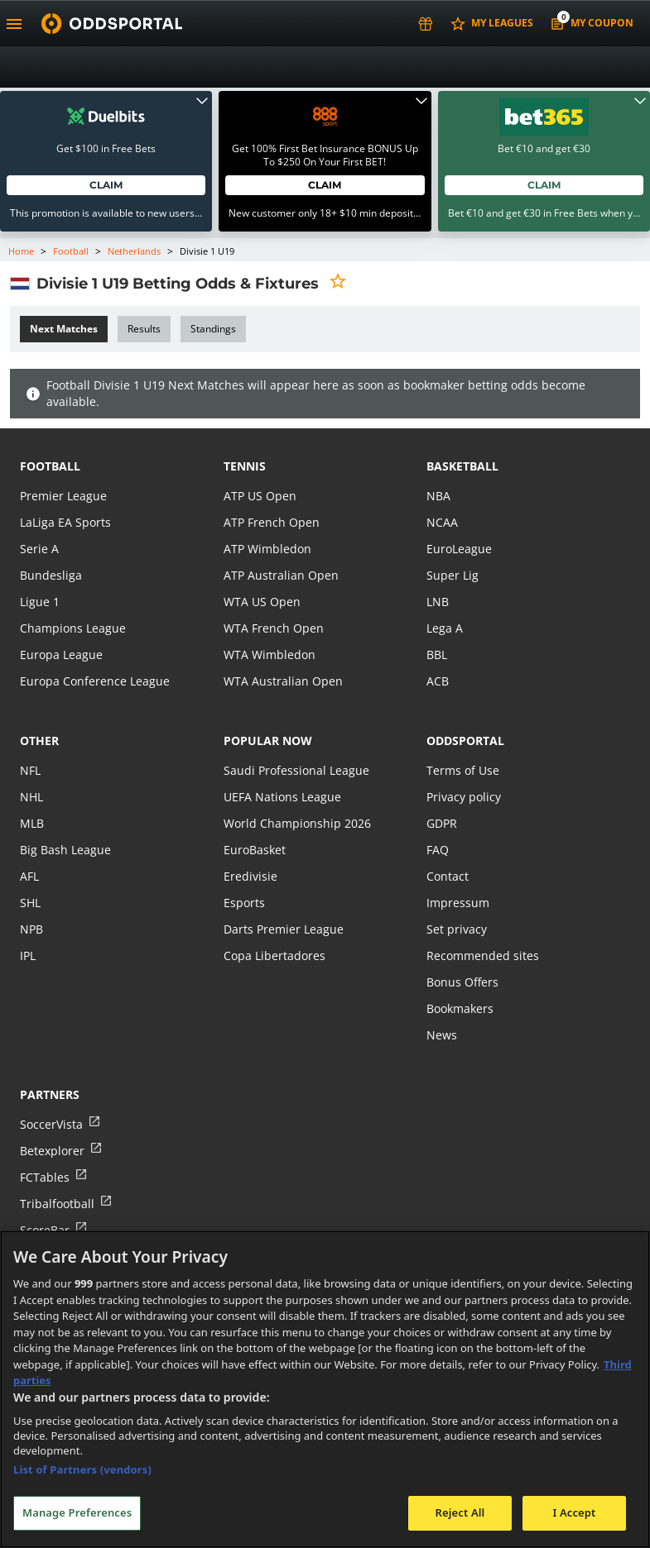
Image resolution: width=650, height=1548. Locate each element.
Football (71, 251)
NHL (31, 797)
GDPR (441, 823)
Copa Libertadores (274, 955)
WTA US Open (262, 601)
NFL (30, 770)
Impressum (457, 902)
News (441, 1035)
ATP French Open (272, 522)
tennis (245, 466)
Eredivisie (250, 876)
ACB (437, 681)
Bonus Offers (462, 982)
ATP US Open (260, 496)
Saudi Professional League (296, 770)
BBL (436, 654)
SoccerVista (51, 1124)
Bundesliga (51, 575)
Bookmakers (460, 1008)
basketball (462, 466)
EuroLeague (459, 549)
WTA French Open (274, 628)
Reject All (460, 1512)
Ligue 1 (40, 601)
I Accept (573, 1512)
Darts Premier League (284, 929)
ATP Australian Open (281, 575)
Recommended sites (482, 955)
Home (21, 251)
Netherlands (134, 251)
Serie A (39, 549)
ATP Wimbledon (267, 549)
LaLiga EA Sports (65, 522)
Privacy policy (463, 797)
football (50, 466)
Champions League (73, 628)
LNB (437, 601)
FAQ (437, 850)
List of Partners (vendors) (82, 1469)
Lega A (444, 628)
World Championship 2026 (297, 823)
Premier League (63, 496)
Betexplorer (52, 1151)
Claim (106, 185)
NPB (31, 929)
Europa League (61, 654)
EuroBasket (255, 850)
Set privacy (456, 929)
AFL (29, 876)
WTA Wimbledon (269, 654)
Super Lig (452, 575)
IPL (28, 955)
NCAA (442, 522)
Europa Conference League (95, 681)
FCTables (45, 1177)
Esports (244, 902)
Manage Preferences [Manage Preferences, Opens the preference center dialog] (77, 1512)
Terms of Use (462, 770)
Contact (447, 876)
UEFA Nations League (282, 797)
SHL (30, 902)
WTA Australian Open (283, 681)
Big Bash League (65, 850)
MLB (32, 823)
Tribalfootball (57, 1203)
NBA (438, 496)
